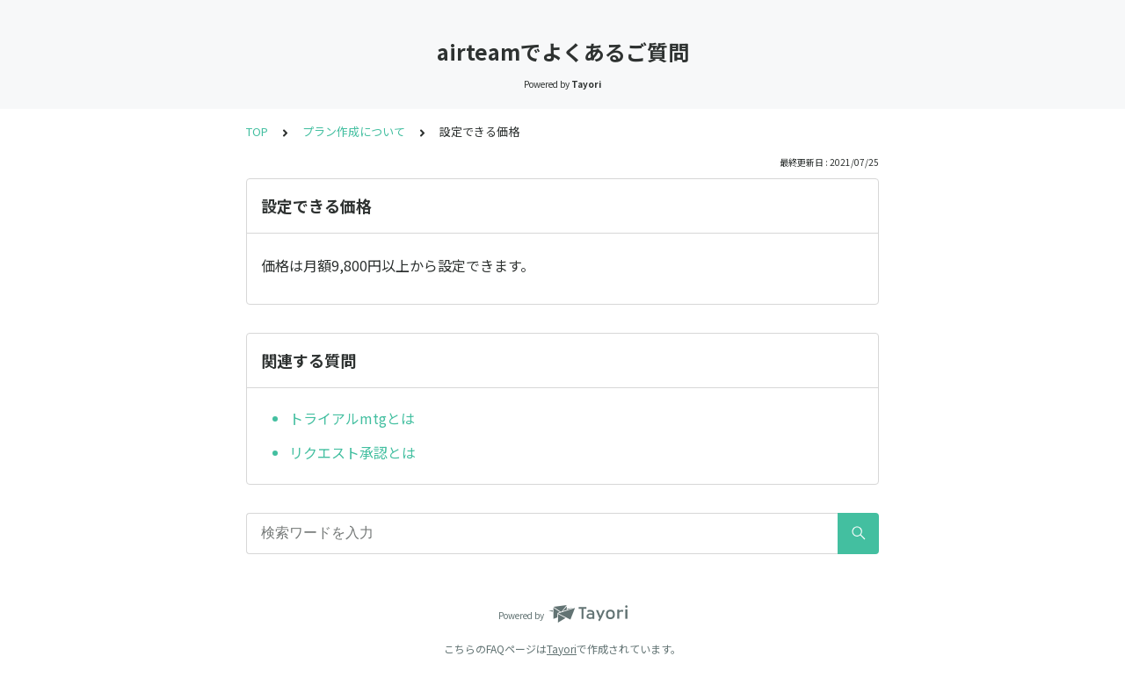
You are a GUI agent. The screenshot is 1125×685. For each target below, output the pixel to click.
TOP (257, 131)
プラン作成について (353, 131)
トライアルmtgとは (352, 418)
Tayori (562, 648)
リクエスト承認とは (352, 452)
